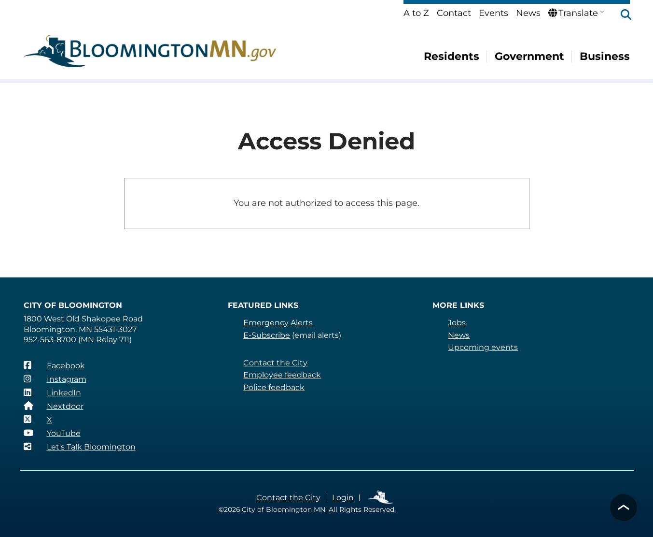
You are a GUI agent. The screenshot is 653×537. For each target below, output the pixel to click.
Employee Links (380, 497)
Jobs (457, 322)
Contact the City (274, 362)
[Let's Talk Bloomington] (79, 446)
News (528, 13)
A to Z (417, 13)
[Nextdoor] (53, 406)
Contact (454, 13)
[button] (621, 15)
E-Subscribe (266, 335)
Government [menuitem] (530, 56)
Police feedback (274, 387)
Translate (572, 13)
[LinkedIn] (52, 392)
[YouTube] (52, 433)
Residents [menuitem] (452, 56)
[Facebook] (54, 365)
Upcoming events (482, 347)
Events (493, 13)
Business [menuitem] (605, 56)
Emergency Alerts (277, 322)
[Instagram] (55, 379)
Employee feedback (281, 374)
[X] (38, 419)
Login (342, 497)
